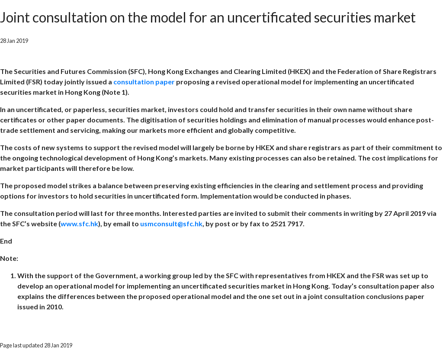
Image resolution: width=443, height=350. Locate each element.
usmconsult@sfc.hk (171, 223)
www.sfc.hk (79, 223)
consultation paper (144, 81)
